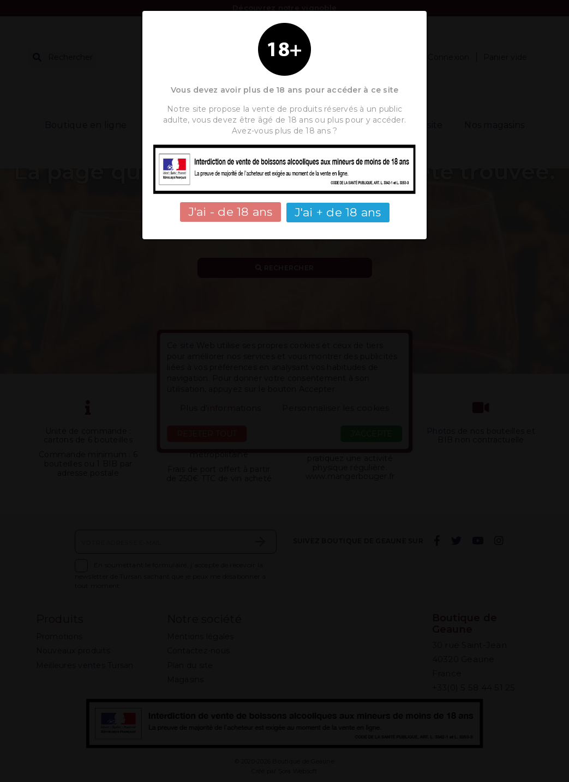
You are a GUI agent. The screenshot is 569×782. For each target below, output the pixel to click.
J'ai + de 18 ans (338, 212)
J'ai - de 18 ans (230, 212)
